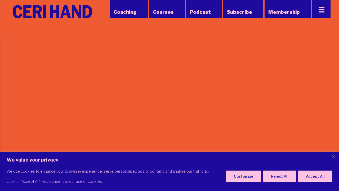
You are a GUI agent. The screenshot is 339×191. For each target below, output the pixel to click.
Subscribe (239, 12)
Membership (284, 12)
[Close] (333, 156)
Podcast (200, 12)
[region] (169, 171)
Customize (243, 176)
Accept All (315, 176)
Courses (163, 12)
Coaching (125, 12)
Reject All (279, 176)
